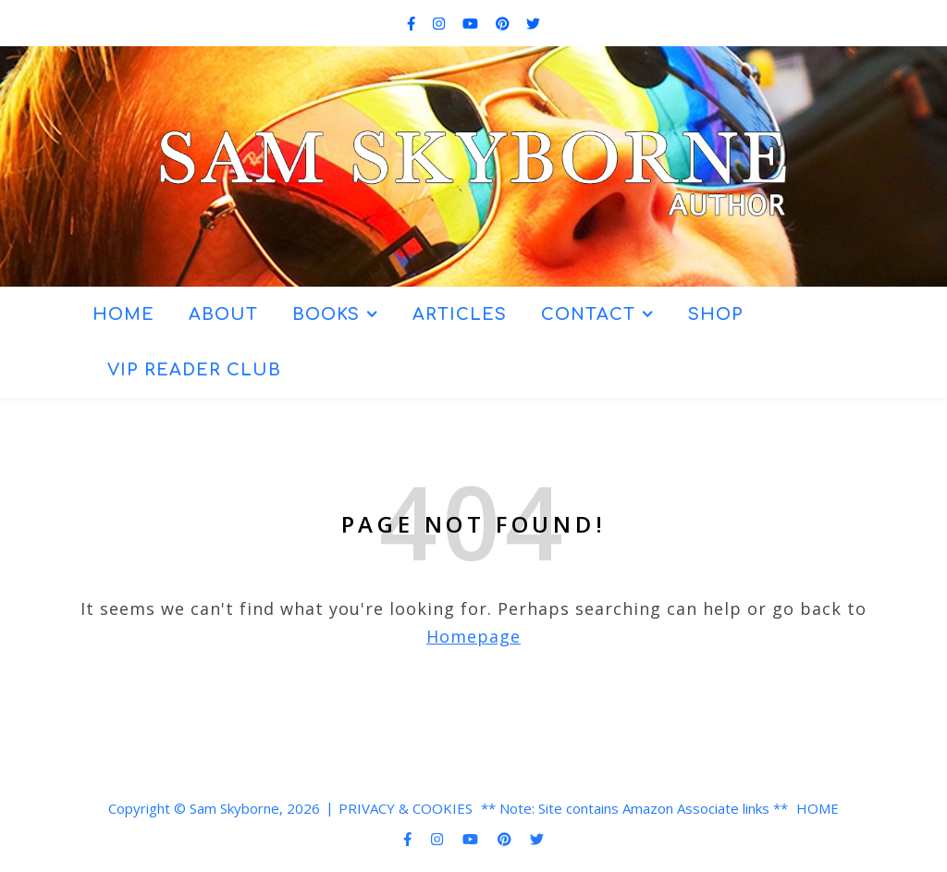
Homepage (473, 636)
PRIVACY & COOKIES (405, 808)
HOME (123, 314)
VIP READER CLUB (194, 370)
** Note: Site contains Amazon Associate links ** (634, 808)
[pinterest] (504, 23)
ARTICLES (459, 314)
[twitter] (533, 23)
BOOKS (326, 314)
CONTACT (588, 314)
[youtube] (472, 23)
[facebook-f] (413, 23)
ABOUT (223, 314)
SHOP (716, 314)
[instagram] (441, 23)
